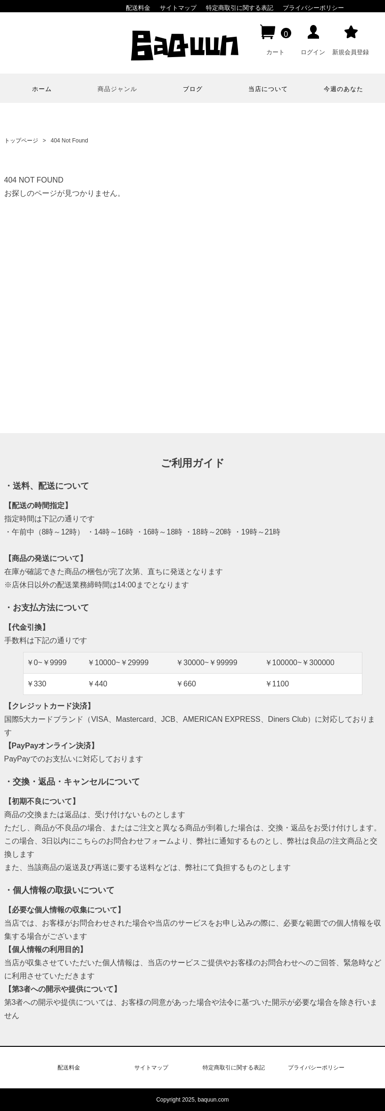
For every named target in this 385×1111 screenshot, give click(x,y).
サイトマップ (178, 7)
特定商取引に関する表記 (239, 7)
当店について (268, 88)
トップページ (21, 140)
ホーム (42, 88)
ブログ (193, 88)
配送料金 (138, 7)
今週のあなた (343, 88)
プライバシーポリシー (313, 7)
